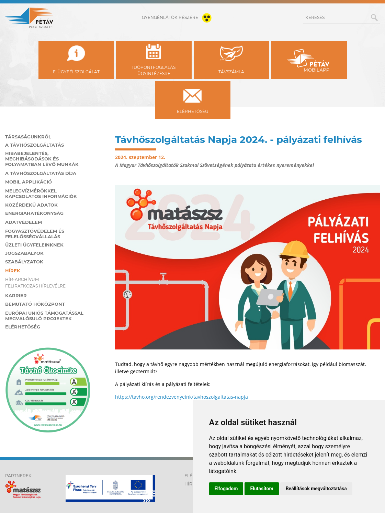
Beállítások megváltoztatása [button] (316, 488)
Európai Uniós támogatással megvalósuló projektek (44, 315)
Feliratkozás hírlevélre (35, 286)
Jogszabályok (24, 253)
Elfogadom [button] (226, 488)
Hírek (12, 270)
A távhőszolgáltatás (34, 145)
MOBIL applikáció (28, 182)
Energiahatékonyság (34, 213)
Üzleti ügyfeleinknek (34, 245)
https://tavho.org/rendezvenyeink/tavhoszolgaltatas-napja (181, 397)
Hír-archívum (22, 279)
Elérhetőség (22, 326)
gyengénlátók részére (178, 17)
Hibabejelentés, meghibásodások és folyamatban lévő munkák (42, 158)
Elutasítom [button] (261, 488)
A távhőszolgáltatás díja (40, 173)
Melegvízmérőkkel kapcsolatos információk (41, 193)
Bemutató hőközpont (35, 304)
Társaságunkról (28, 136)
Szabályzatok (24, 261)
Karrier (16, 295)
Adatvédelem (23, 222)
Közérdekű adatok (31, 205)
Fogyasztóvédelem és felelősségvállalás (34, 233)
